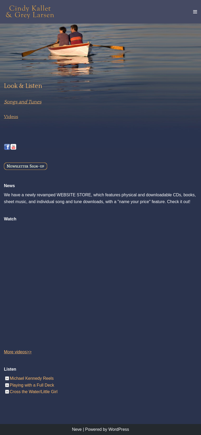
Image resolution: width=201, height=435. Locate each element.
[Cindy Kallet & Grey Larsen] (30, 12)
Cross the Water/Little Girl (34, 391)
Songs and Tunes (22, 102)
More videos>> (18, 352)
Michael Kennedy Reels (32, 378)
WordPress (118, 429)
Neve (77, 429)
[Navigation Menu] (195, 11)
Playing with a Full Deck (32, 385)
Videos (11, 116)
